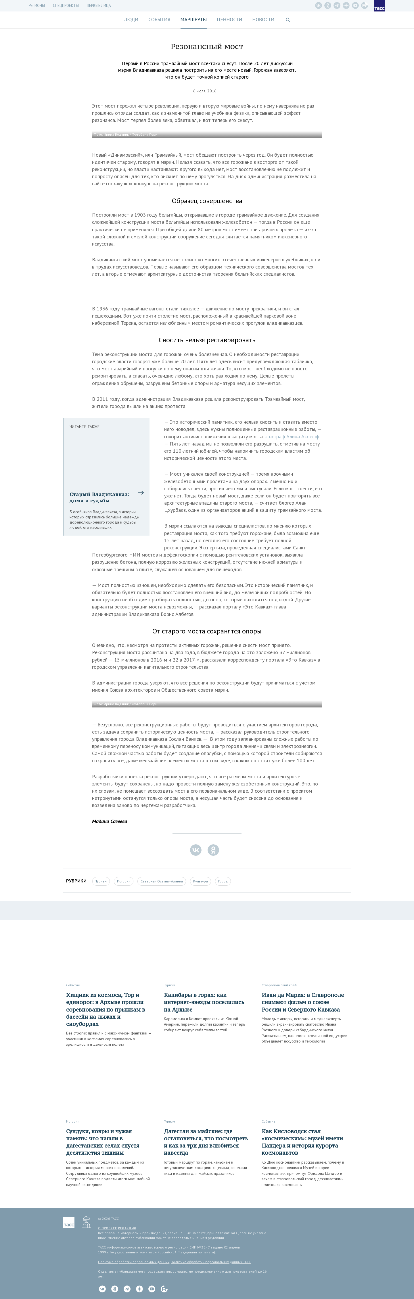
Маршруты (194, 19)
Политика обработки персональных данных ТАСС (211, 1262)
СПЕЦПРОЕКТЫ (66, 5)
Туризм (101, 881)
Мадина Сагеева (109, 821)
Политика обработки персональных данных (133, 1262)
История (123, 881)
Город (223, 881)
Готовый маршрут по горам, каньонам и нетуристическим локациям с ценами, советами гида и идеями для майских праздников (205, 1168)
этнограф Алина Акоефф (291, 436)
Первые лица (99, 5)
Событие (73, 985)
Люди (131, 19)
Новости (263, 19)
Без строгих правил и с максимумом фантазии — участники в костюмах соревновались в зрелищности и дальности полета (108, 1038)
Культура (200, 881)
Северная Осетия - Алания (162, 881)
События (159, 19)
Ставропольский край (279, 985)
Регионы (37, 5)
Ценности (229, 19)
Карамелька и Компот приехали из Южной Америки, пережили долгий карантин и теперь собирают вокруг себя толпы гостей (204, 1024)
